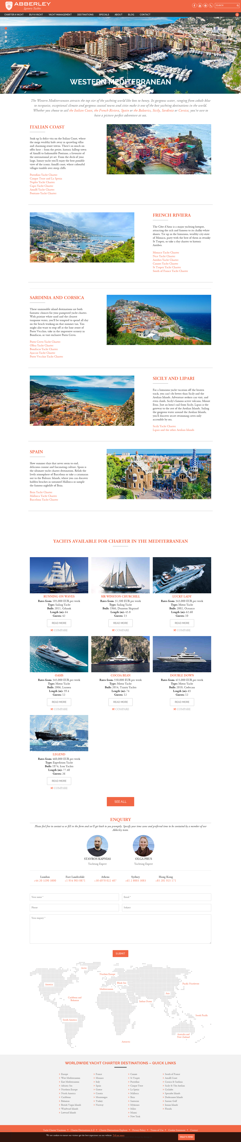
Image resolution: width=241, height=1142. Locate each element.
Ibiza (132, 1097)
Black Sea (121, 983)
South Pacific (202, 1015)
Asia (168, 993)
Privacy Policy (139, 1130)
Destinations (85, 14)
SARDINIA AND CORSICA (57, 298)
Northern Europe (69, 1089)
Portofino (134, 1081)
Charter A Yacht (14, 14)
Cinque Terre (136, 1085)
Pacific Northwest (190, 983)
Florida (168, 1108)
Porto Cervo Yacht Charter (45, 341)
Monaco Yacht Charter (166, 252)
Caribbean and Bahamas (74, 999)
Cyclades (169, 1089)
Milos (133, 1108)
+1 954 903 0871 (75, 880)
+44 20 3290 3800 (45, 880)
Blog (131, 14)
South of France (172, 1074)
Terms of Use (156, 1130)
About (118, 14)
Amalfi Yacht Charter (42, 189)
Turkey (99, 1101)
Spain (36, 452)
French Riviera (172, 215)
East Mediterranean (70, 1081)
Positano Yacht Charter (43, 193)
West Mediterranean (70, 1078)
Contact (145, 14)
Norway (99, 1105)
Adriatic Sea (66, 1085)
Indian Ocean (145, 1001)
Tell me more (118, 1135)
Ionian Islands (171, 1105)
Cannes (133, 1074)
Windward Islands (69, 1108)
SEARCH (219, 5)
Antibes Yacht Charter (165, 260)
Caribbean (66, 1097)
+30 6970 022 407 (105, 880)
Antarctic (126, 1041)
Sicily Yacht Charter (164, 426)
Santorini (134, 1101)
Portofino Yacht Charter (43, 174)
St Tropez (135, 1078)
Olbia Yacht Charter (41, 345)
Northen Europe (107, 974)
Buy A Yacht (36, 14)
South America (70, 1019)
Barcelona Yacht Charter (44, 499)
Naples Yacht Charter (42, 182)
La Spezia (134, 1089)
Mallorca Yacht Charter (43, 496)
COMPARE (59, 630)
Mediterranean (106, 989)
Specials (104, 14)
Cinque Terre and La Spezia (46, 178)
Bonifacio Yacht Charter (44, 349)
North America (68, 1093)
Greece (99, 1089)
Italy (98, 1081)
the (71, 110)
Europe (64, 1074)
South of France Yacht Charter (170, 271)
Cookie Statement (176, 1130)
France (99, 1074)
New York (135, 1116)
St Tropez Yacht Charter (167, 267)
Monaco (100, 1078)
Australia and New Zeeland (183, 1036)
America (49, 984)
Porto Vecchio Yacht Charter (46, 356)
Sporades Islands (172, 1093)
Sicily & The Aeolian (175, 1085)
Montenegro (101, 1097)
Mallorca (134, 1093)
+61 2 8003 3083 (135, 880)
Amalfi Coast (171, 1078)
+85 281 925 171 (165, 880)
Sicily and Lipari (173, 378)
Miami (133, 1112)
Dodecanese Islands (174, 1097)
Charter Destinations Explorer (113, 1130)
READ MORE (59, 623)
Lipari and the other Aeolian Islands (173, 430)
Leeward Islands (68, 1112)
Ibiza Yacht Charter (41, 492)
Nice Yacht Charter (164, 256)
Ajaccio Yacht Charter (42, 353)
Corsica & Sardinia (174, 1081)
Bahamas (65, 1101)
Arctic (84, 968)
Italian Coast (47, 127)
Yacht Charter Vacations (54, 1130)
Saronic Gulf (171, 1101)
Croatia (99, 1093)
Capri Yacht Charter (41, 186)
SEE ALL (120, 801)
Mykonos (134, 1105)
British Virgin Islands (71, 1105)
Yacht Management (60, 14)
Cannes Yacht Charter (165, 263)
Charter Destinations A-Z (83, 1130)
